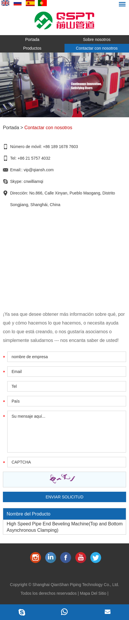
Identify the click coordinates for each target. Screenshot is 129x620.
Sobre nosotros (96, 39)
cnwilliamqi (33, 181)
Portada (32, 39)
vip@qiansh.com (39, 169)
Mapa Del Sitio (93, 593)
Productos (32, 48)
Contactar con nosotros (97, 48)
